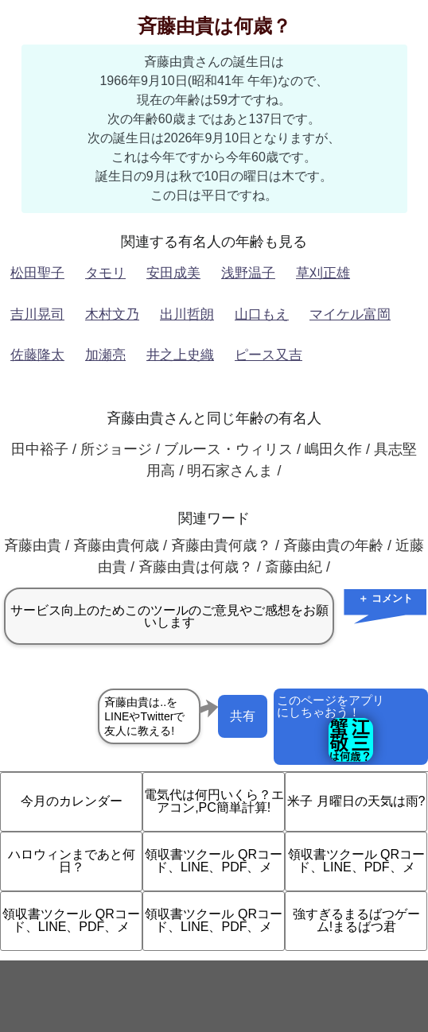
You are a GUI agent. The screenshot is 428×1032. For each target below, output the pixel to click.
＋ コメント (385, 598)
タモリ (105, 273)
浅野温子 (248, 273)
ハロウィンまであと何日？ (71, 861)
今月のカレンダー (72, 801)
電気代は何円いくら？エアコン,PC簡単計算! (214, 801)
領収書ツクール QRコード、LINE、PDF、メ (213, 861)
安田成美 (173, 273)
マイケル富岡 (350, 314)
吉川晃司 (37, 314)
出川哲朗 (187, 314)
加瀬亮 (105, 355)
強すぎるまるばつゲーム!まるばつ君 (356, 920)
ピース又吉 (268, 355)
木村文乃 (112, 314)
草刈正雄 (323, 273)
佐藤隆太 (37, 355)
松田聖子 (37, 273)
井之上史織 (180, 355)
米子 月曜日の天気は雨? (356, 801)
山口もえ (262, 314)
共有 (242, 716)
